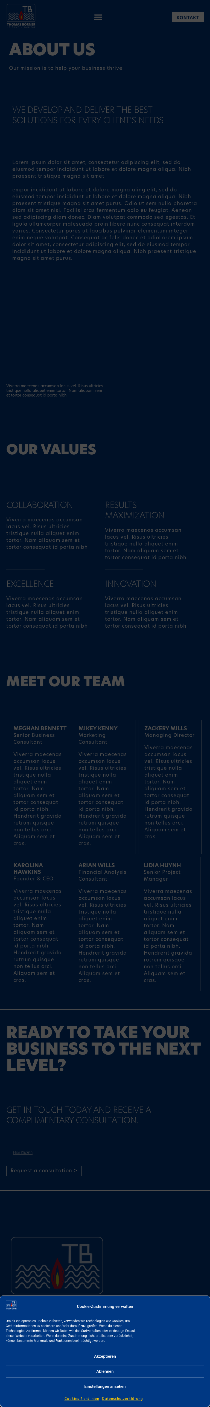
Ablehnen (104, 1371)
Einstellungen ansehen (105, 1386)
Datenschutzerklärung (122, 1399)
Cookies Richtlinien (82, 1399)
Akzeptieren (105, 1356)
